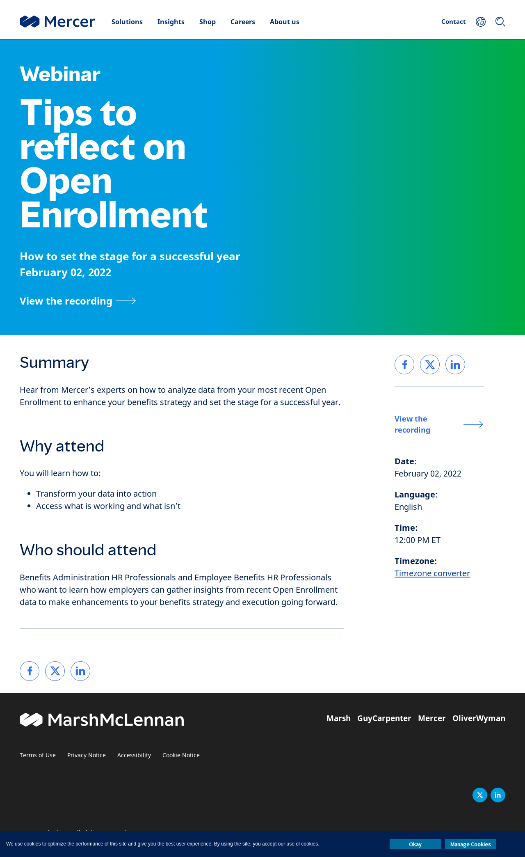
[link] (29, 671)
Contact (453, 21)
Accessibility (134, 755)
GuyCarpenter (384, 718)
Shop (207, 21)
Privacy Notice (86, 755)
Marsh (338, 718)
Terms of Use (38, 755)
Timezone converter (432, 574)
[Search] (500, 22)
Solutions (127, 21)
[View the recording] (78, 300)
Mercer (432, 718)
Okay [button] (415, 844)
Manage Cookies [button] (470, 844)
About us (284, 21)
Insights (171, 21)
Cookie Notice (181, 755)
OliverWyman (478, 718)
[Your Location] (481, 22)
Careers (243, 21)
